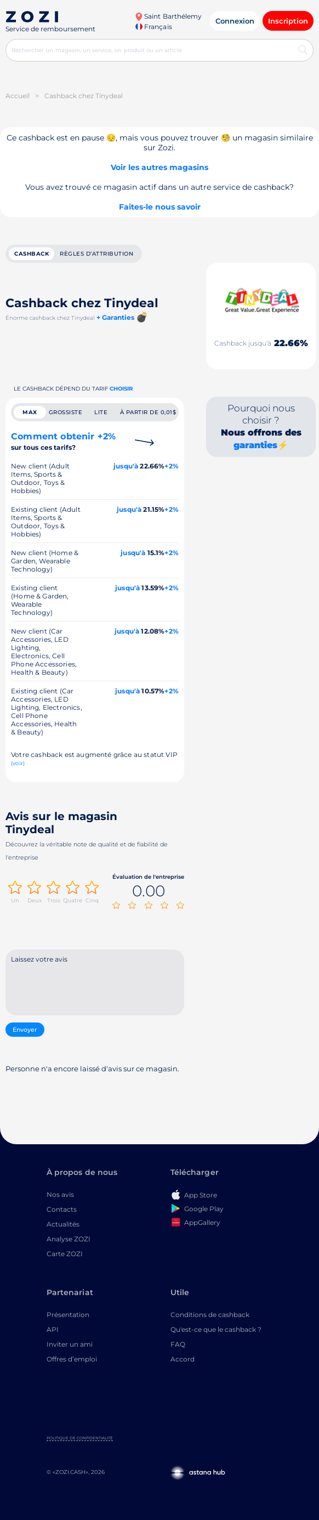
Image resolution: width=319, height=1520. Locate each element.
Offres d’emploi (72, 1359)
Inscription (288, 20)
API (53, 1329)
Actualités (63, 1224)
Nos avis (60, 1194)
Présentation (68, 1314)
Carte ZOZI (65, 1254)
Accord (182, 1359)
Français (153, 26)
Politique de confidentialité (80, 1438)
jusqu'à (125, 466)
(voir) (18, 763)
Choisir (121, 388)
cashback (31, 253)
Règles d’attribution (96, 253)
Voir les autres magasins (159, 167)
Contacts (62, 1209)
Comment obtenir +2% (63, 441)
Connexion (234, 20)
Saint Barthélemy (168, 16)
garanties (255, 445)
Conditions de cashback (209, 1314)
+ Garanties (115, 317)
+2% (171, 466)
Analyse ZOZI (68, 1239)
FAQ (177, 1344)
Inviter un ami (70, 1344)
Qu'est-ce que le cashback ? (215, 1329)
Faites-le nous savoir (160, 207)
